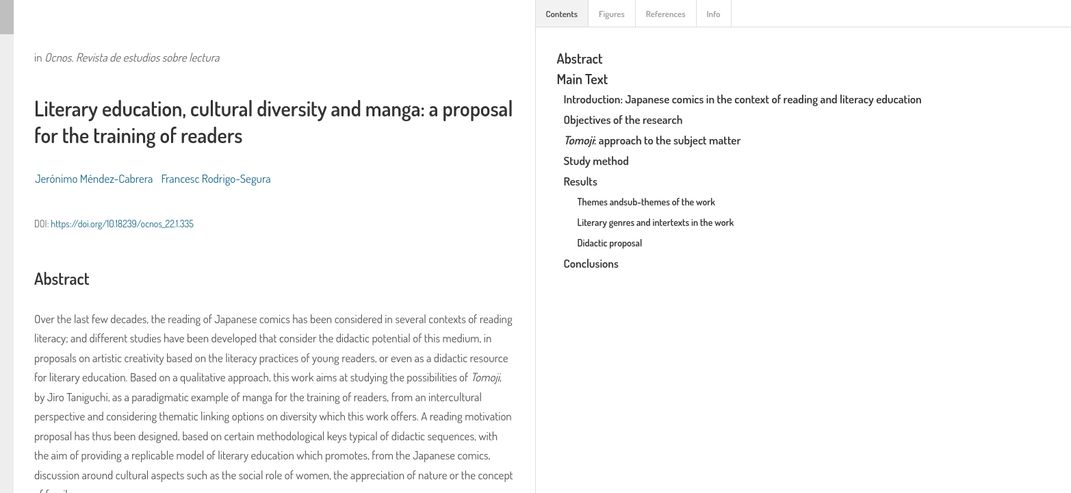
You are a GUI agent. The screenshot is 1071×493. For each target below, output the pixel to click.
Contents (562, 13)
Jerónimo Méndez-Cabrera (94, 178)
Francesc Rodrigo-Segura (216, 178)
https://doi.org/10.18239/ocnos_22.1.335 (122, 223)
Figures (612, 13)
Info (714, 13)
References (666, 13)
